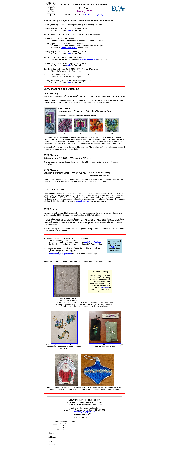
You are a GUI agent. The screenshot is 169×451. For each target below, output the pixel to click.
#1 (65, 126)
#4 (112, 126)
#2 (81, 126)
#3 (96, 126)
